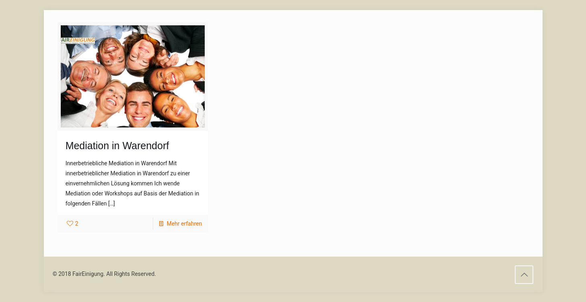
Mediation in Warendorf (117, 145)
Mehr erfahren (184, 223)
